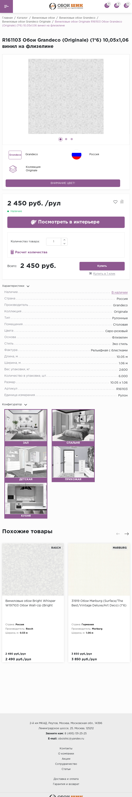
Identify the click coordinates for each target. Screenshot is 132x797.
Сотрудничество (66, 764)
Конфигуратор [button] (14, 404)
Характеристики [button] (16, 286)
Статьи (66, 769)
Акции (66, 759)
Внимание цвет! (63, 183)
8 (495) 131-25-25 (76, 733)
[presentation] (118, 534)
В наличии (120, 292)
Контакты (66, 748)
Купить (102, 266)
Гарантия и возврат (66, 784)
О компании (66, 754)
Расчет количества (31, 252)
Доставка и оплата (66, 779)
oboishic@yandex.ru (71, 739)
